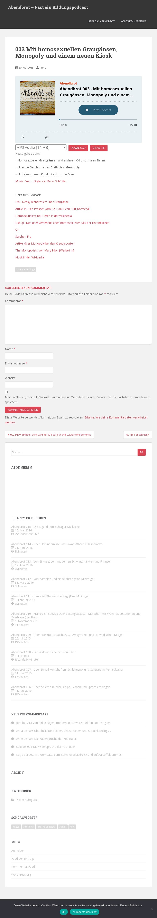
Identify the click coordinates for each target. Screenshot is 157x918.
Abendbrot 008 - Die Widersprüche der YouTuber (43, 652)
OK (64, 911)
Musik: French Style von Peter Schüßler (41, 181)
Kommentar (14, 301)
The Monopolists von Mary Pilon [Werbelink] (44, 250)
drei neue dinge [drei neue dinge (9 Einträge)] (46, 827)
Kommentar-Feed (23, 866)
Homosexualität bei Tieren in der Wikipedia (43, 216)
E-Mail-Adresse (16, 363)
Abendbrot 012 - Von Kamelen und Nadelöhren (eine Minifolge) (52, 579)
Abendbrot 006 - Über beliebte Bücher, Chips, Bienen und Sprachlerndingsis (60, 687)
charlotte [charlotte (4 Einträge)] (28, 827)
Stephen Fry (23, 236)
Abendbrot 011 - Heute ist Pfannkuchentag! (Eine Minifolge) (50, 596)
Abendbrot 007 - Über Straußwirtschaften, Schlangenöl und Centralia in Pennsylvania (67, 669)
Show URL (99, 148)
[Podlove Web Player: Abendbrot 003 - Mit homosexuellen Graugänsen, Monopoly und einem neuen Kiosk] (78, 109)
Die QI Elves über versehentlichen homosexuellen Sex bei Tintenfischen (62, 223)
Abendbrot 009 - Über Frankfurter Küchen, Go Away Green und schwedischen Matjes (67, 635)
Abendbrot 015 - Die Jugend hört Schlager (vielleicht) (45, 527)
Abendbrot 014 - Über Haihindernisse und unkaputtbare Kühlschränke (56, 544)
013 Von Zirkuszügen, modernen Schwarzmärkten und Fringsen (69, 723)
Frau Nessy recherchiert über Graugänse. (42, 202)
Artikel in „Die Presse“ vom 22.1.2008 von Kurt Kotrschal (52, 209)
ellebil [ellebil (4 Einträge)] (62, 827)
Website (10, 378)
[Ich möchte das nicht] (152, 909)
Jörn (18, 723)
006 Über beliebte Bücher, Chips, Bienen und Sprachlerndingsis (69, 731)
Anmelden (18, 851)
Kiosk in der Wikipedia (29, 257)
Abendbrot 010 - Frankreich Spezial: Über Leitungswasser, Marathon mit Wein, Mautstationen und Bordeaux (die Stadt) (75, 615)
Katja (19, 755)
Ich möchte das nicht (84, 911)
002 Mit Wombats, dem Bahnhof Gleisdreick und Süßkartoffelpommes (75, 755)
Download (78, 148)
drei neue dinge (26, 269)
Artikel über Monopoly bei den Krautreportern (45, 243)
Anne (43, 67)
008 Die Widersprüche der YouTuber (52, 739)
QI (16, 229)
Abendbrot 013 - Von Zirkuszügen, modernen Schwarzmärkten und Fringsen (61, 561)
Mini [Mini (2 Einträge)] (72, 827)
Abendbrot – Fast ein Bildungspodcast (48, 7)
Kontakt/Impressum (133, 21)
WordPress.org (21, 874)
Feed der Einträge (23, 858)
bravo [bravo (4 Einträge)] (16, 827)
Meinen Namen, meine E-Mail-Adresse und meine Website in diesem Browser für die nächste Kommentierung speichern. (77, 399)
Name (10, 349)
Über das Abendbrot (101, 21)
